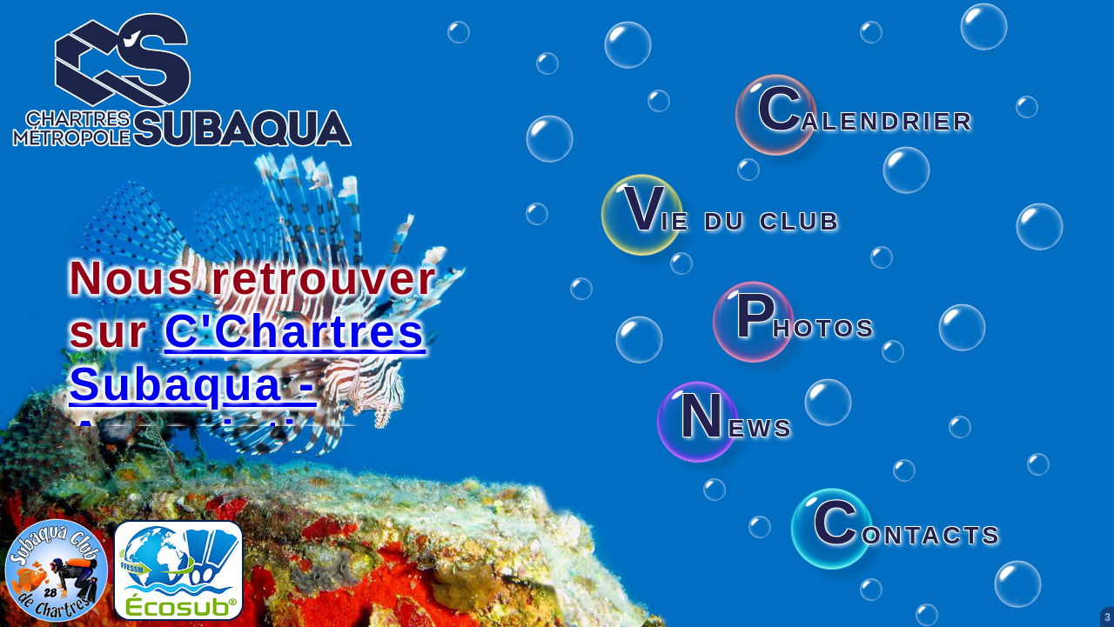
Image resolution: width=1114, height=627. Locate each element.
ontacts (907, 531)
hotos (805, 324)
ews (736, 424)
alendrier (865, 117)
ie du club (732, 217)
